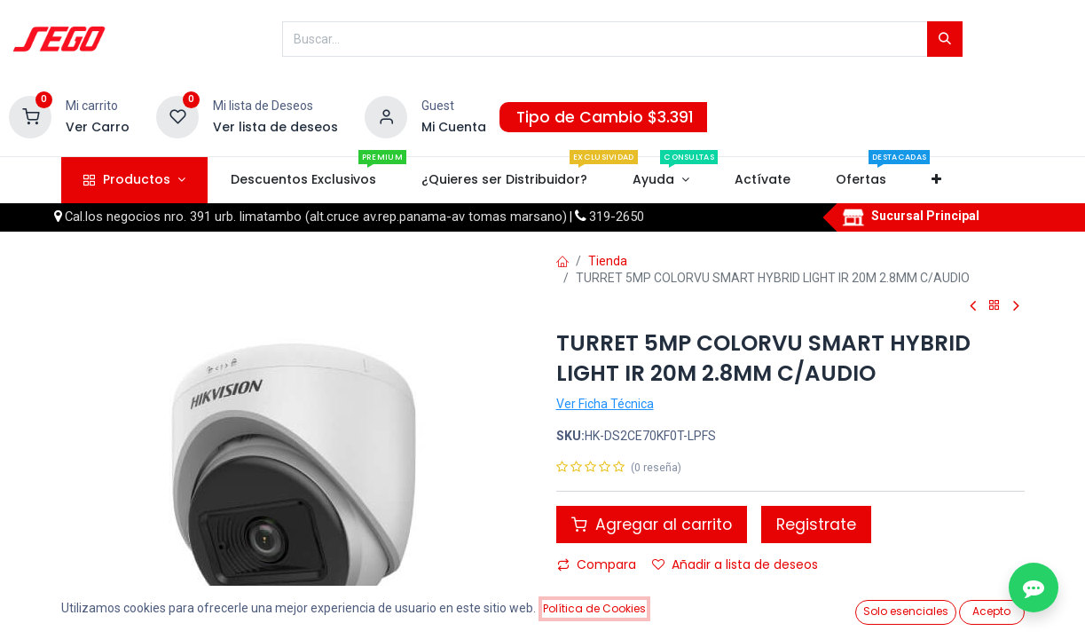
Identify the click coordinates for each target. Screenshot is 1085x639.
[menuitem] (303, 180)
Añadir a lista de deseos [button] (735, 564)
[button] (936, 180)
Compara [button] (596, 564)
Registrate (816, 524)
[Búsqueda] (945, 39)
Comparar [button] (599, 595)
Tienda (607, 261)
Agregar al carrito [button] (651, 524)
